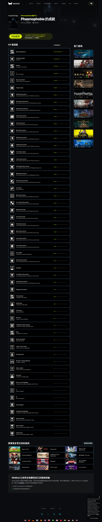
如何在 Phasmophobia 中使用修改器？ (23, 486)
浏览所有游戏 (88, 443)
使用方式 (31, 3)
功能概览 (64, 3)
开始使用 (15, 36)
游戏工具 (56, 3)
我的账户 (76, 3)
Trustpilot (21, 483)
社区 (70, 3)
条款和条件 (43, 508)
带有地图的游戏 (47, 3)
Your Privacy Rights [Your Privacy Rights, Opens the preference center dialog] (94, 518)
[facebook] (54, 514)
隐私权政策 (52, 508)
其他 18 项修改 (40, 36)
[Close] (99, 497)
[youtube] (60, 514)
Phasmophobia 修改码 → (29, 15)
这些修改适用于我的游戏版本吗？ (21, 489)
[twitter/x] (48, 514)
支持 (60, 508)
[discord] (42, 514)
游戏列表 (39, 3)
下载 (91, 3)
